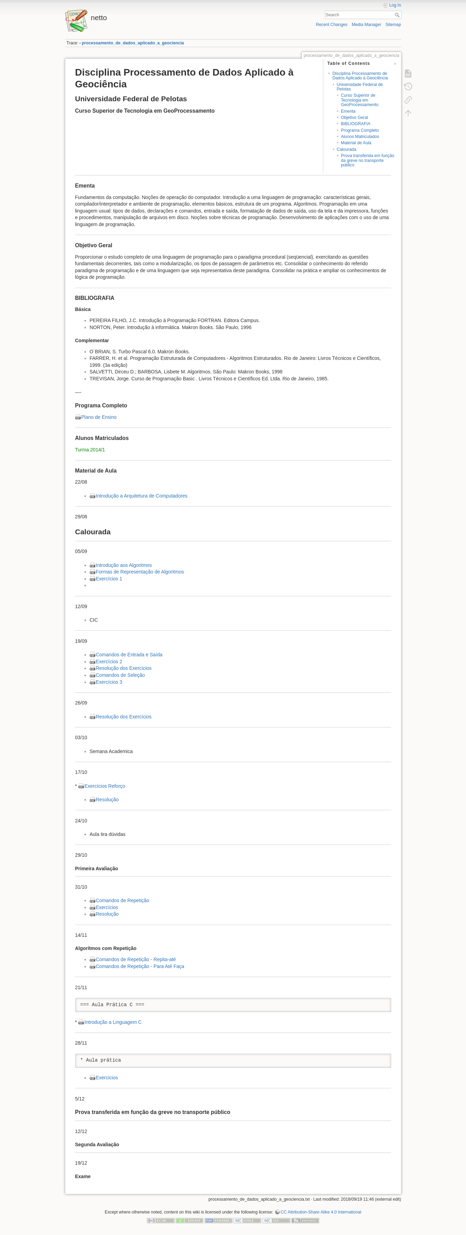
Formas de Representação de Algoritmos (140, 572)
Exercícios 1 (109, 578)
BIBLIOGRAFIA (355, 123)
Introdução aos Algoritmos (124, 565)
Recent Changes (332, 24)
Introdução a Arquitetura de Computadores (142, 496)
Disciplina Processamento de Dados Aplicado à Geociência (360, 75)
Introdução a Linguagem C (113, 1022)
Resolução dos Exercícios (124, 668)
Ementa (348, 111)
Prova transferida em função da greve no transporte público (367, 160)
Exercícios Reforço (105, 786)
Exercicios (107, 1077)
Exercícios (107, 907)
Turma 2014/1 (90, 449)
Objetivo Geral (354, 117)
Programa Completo (360, 130)
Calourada (347, 149)
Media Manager (366, 24)
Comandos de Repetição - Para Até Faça (140, 966)
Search (398, 14)
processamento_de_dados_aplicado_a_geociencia (133, 43)
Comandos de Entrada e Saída (129, 654)
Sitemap (393, 24)
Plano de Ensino (99, 417)
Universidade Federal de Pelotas (360, 87)
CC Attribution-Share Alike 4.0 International (321, 1212)
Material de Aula (356, 142)
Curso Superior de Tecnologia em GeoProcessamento (359, 100)
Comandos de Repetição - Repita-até (136, 959)
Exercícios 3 (109, 682)
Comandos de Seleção (120, 675)
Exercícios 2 (109, 661)
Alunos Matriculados (360, 136)
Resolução (107, 799)
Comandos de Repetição (122, 900)
